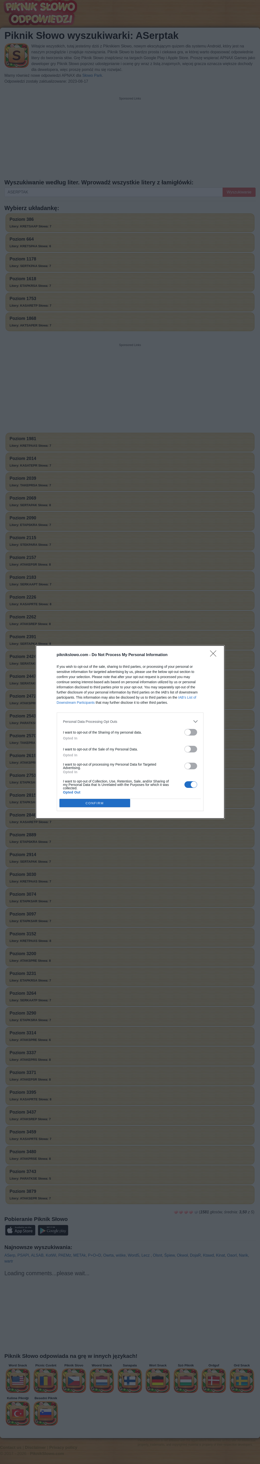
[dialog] (130, 732)
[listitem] (130, 721)
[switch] (190, 732)
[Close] (214, 655)
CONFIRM (95, 803)
